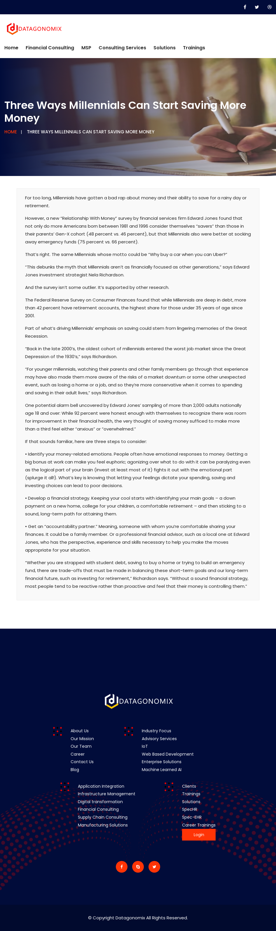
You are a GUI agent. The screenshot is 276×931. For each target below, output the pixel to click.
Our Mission (82, 739)
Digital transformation (100, 802)
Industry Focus (156, 731)
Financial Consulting (50, 47)
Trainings (194, 47)
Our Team (81, 746)
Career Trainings (199, 825)
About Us (80, 731)
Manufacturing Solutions (103, 825)
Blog (75, 770)
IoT (145, 746)
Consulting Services (122, 47)
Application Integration (101, 786)
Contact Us (82, 762)
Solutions (164, 47)
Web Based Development (168, 754)
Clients (189, 786)
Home (11, 47)
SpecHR (189, 809)
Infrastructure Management (106, 794)
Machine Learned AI (161, 770)
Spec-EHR (192, 817)
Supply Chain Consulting (102, 817)
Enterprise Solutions (161, 762)
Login (199, 835)
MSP (86, 47)
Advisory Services (159, 739)
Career (78, 754)
